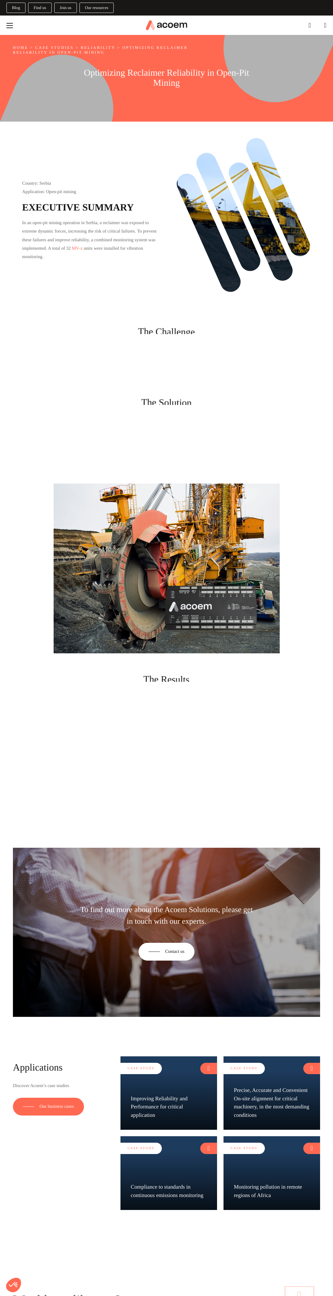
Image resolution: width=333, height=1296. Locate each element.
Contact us (174, 951)
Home (20, 47)
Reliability (98, 47)
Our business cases (56, 1106)
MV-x (77, 248)
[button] (13, 1285)
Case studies (54, 47)
